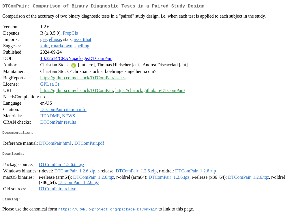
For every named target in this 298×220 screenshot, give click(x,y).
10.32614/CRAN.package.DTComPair (76, 59)
